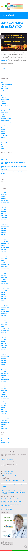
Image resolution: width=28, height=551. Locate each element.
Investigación (4, 112)
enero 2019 (3, 349)
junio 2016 (3, 405)
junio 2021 (3, 294)
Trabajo (3, 146)
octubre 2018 (4, 354)
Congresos (3, 90)
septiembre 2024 (5, 226)
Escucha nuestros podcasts (9, 475)
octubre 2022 (4, 266)
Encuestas (3, 97)
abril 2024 (3, 234)
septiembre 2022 (5, 268)
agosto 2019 (4, 336)
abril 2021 (3, 298)
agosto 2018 (4, 358)
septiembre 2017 (5, 379)
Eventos (3, 68)
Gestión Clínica (5, 105)
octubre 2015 (4, 420)
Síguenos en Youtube (8, 473)
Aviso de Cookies (9, 459)
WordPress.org (5, 442)
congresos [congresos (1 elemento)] (11, 184)
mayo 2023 (3, 253)
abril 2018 (3, 366)
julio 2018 (3, 360)
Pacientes (3, 129)
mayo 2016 (3, 407)
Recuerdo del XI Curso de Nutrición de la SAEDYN (13, 162)
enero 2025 (3, 219)
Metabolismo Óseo (6, 118)
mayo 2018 (3, 364)
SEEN (2, 141)
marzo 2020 (4, 322)
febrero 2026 (4, 196)
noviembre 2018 (5, 353)
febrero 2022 (4, 279)
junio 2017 (3, 385)
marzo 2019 (4, 345)
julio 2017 (3, 383)
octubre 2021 (4, 287)
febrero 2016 (4, 413)
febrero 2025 (4, 217)
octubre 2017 (4, 377)
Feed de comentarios (6, 440)
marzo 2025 (4, 215)
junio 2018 (3, 362)
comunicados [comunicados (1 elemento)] (5, 184)
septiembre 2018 (5, 356)
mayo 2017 (3, 386)
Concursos (3, 86)
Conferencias (4, 88)
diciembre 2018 (4, 351)
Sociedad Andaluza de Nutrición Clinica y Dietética (11, 500)
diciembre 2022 (4, 262)
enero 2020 (3, 326)
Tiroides (3, 144)
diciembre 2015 (4, 417)
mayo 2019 (3, 341)
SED (2, 139)
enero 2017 (3, 394)
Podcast (3, 131)
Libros (2, 114)
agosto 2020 (4, 313)
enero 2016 (3, 415)
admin (8, 30)
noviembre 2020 (5, 307)
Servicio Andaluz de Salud (6, 509)
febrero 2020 (4, 324)
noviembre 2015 (5, 418)
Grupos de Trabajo (5, 109)
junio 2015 (3, 424)
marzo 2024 (4, 236)
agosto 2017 (4, 381)
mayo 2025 (3, 211)
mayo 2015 (3, 426)
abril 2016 (3, 409)
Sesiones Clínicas (5, 142)
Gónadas (3, 107)
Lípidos (3, 116)
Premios (3, 133)
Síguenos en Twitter (8, 471)
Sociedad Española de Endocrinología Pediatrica (11, 504)
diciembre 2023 (4, 241)
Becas (2, 82)
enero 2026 (3, 198)
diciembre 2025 (4, 200)
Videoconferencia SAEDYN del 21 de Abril (11, 158)
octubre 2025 (4, 204)
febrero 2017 (4, 392)
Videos (2, 148)
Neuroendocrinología (6, 122)
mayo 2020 (3, 319)
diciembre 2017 (4, 373)
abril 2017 (3, 388)
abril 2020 (3, 321)
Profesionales (4, 135)
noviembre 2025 (5, 202)
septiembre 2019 (5, 334)
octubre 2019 (4, 332)
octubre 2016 (4, 400)
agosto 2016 (4, 403)
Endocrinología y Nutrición (6, 505)
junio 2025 (3, 209)
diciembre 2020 (4, 305)
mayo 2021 (3, 296)
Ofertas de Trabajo (6, 127)
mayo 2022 (3, 273)
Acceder (3, 437)
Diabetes (3, 94)
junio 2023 (3, 251)
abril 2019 (3, 343)
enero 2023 (3, 260)
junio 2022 (3, 272)
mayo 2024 (3, 232)
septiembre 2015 (5, 422)
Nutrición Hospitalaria (5, 506)
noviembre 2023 (5, 243)
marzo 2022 (4, 277)
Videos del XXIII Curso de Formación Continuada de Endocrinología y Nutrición (13, 167)
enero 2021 (3, 304)
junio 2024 (3, 230)
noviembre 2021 (5, 285)
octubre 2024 (4, 224)
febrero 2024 (4, 238)
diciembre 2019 (4, 328)
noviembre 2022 (5, 264)
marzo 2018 (4, 368)
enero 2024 (3, 239)
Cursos (2, 92)
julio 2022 (3, 270)
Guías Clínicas (4, 110)
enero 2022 (3, 281)
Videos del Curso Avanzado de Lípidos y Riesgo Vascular (12, 172)
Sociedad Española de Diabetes (7, 502)
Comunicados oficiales (6, 84)
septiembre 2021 (5, 288)
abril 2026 (3, 192)
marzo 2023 (4, 256)
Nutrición (3, 124)
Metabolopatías (5, 120)
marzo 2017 (4, 390)
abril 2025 (3, 213)
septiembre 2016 (5, 402)
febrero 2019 (4, 347)
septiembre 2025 (5, 206)
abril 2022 (3, 275)
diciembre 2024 (4, 221)
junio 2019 (3, 339)
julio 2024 (3, 228)
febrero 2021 (4, 302)
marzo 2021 (4, 300)
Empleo (3, 95)
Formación (3, 103)
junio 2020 (3, 317)
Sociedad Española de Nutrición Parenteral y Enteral (11, 501)
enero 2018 (3, 371)
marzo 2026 (4, 194)
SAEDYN (3, 137)
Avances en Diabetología (6, 508)
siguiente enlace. (5, 60)
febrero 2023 (4, 258)
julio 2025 (3, 207)
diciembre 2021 (4, 283)
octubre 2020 (4, 309)
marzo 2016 (4, 411)
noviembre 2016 (5, 398)
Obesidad (3, 126)
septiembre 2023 (5, 247)
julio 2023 (3, 249)
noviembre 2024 (5, 223)
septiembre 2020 (5, 311)
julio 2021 (3, 292)
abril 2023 (3, 255)
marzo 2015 (4, 428)
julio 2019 (3, 337)
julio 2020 (3, 315)
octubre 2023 (4, 245)
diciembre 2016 (4, 396)
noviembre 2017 (5, 375)
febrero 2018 (4, 370)
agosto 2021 (4, 290)
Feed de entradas (5, 438)
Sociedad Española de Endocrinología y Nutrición (11, 498)
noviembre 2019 (5, 330)
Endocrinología (5, 99)
